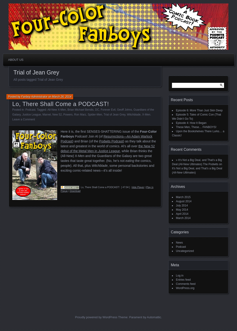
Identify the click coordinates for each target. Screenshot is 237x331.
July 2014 (182, 205)
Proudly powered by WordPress (96, 317)
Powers (68, 114)
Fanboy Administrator (34, 96)
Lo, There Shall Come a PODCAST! (60, 104)
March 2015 (183, 197)
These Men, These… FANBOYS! (196, 127)
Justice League (31, 114)
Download (75, 191)
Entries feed (183, 279)
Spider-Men (95, 114)
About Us (15, 59)
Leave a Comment (23, 119)
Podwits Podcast (111, 141)
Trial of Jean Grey (114, 114)
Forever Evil (108, 109)
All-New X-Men (56, 109)
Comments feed (186, 284)
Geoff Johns (124, 109)
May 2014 (182, 209)
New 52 (57, 114)
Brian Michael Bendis (81, 109)
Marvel (47, 114)
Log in (180, 275)
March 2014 (183, 218)
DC (97, 109)
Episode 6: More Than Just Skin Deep (199, 110)
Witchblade (133, 114)
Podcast (30, 109)
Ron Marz (80, 114)
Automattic (154, 317)
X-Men (146, 114)
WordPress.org (185, 288)
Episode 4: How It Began (191, 123)
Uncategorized (185, 251)
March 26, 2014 (61, 96)
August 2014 (183, 201)
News (179, 242)
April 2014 (182, 213)
